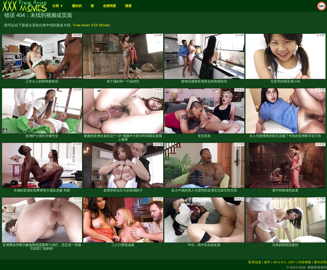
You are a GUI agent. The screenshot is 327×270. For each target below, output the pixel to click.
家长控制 (320, 262)
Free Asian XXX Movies (91, 25)
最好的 (77, 6)
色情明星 (109, 6)
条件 (267, 262)
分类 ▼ (57, 6)
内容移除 (304, 262)
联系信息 (254, 262)
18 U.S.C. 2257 (284, 262)
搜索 (128, 6)
